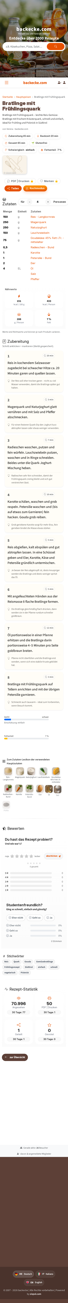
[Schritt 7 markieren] (34, 646)
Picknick (25, 972)
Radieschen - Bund (42, 247)
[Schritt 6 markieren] (34, 602)
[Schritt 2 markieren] (34, 413)
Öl (32, 268)
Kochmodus (35, 188)
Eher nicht (16, 920)
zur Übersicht (15, 1057)
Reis (6, 961)
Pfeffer (35, 279)
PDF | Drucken (20, 181)
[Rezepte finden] (55, 46)
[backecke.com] (35, 83)
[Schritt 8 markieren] (34, 691)
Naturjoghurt (39, 227)
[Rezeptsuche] (34, 46)
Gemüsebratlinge (44, 961)
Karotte (35, 252)
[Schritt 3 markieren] (34, 461)
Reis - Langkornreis (43, 216)
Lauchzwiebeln (40, 232)
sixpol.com (35, 1294)
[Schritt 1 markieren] (34, 371)
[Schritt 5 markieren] (34, 558)
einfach (41, 967)
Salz (33, 273)
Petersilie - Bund (41, 258)
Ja (49, 920)
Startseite (7, 97)
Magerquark (38, 222)
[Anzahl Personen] (38, 202)
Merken (49, 181)
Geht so (34, 920)
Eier (33, 263)
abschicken (53, 859)
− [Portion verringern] (29, 201)
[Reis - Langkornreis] (8, 779)
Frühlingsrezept (12, 967)
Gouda (28, 961)
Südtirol (29, 967)
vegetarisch (9, 972)
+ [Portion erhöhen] (48, 201)
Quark (16, 961)
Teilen (13, 188)
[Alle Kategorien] (7, 82)
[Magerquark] (20, 780)
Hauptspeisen (23, 97)
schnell (54, 967)
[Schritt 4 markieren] (34, 510)
